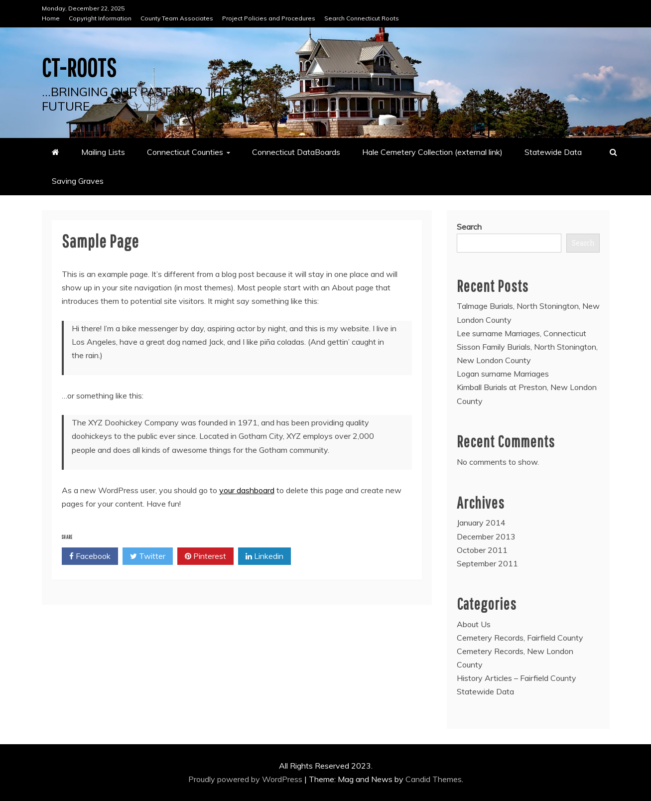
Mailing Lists (103, 152)
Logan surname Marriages (503, 374)
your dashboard (246, 490)
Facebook (90, 556)
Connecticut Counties (185, 152)
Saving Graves (78, 181)
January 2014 (481, 523)
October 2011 (482, 550)
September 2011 (487, 563)
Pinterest (205, 556)
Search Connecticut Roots (361, 18)
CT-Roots (79, 67)
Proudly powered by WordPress (246, 779)
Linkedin (264, 556)
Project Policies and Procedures (268, 18)
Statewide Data (553, 152)
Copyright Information (100, 18)
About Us (474, 624)
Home (51, 18)
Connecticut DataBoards (296, 152)
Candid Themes (433, 779)
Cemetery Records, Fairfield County (520, 638)
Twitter (147, 556)
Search (469, 227)
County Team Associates (176, 18)
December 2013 (486, 536)
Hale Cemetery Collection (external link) (432, 152)
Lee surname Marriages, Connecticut (521, 333)
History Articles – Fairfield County (516, 678)
